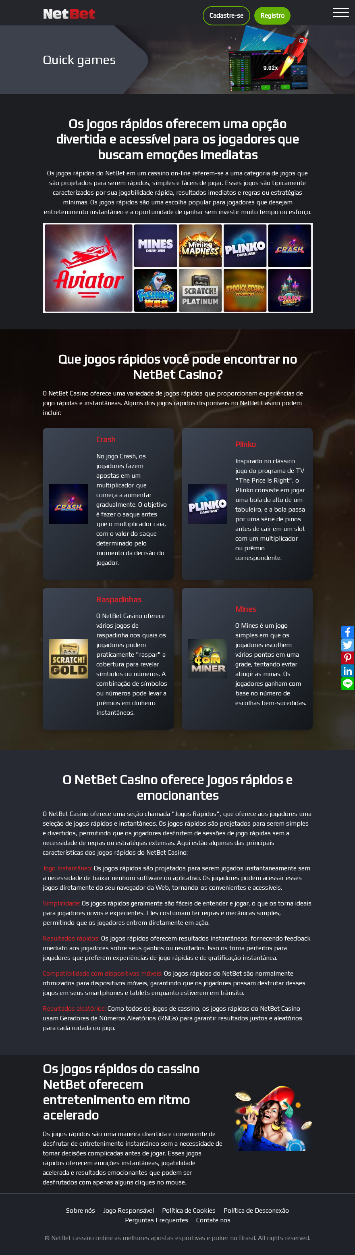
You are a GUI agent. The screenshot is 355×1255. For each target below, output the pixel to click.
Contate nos (213, 1220)
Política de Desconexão (256, 1210)
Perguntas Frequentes (156, 1220)
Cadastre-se (226, 15)
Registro (272, 15)
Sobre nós (80, 1210)
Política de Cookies (189, 1210)
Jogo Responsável (128, 1210)
